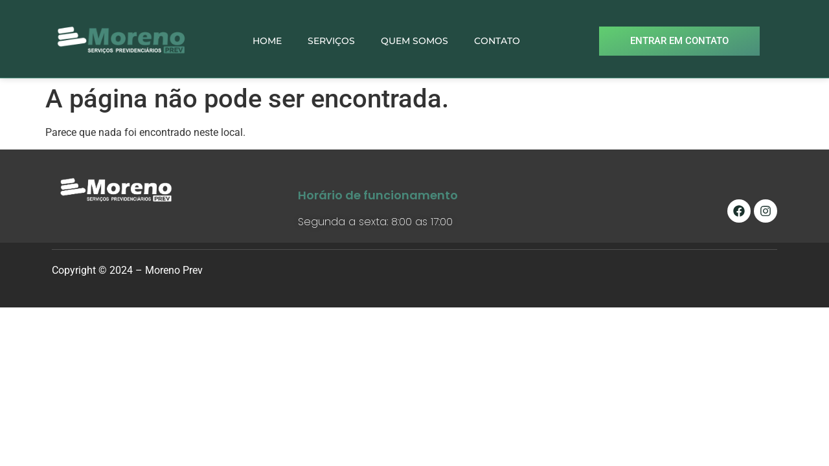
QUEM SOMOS (414, 41)
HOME (267, 41)
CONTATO (497, 41)
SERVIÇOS (331, 41)
